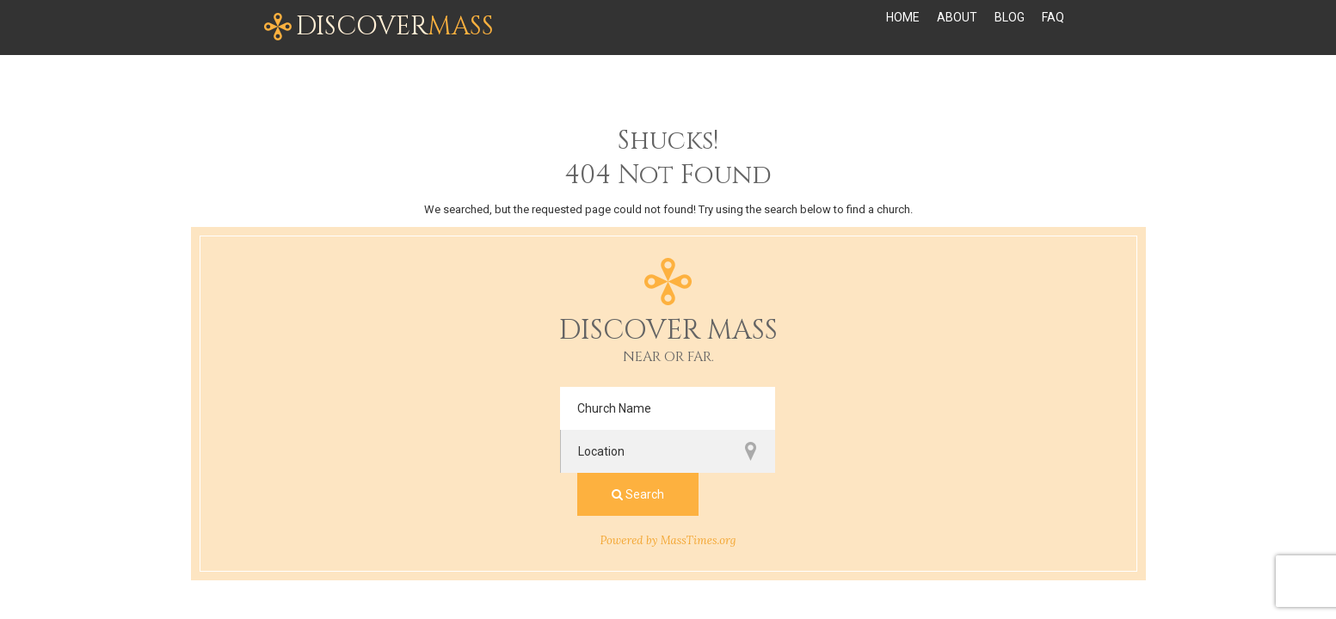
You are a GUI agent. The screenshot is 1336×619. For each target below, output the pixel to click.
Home (903, 27)
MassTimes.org (698, 454)
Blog (1009, 27)
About (957, 27)
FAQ (1053, 27)
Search (891, 408)
